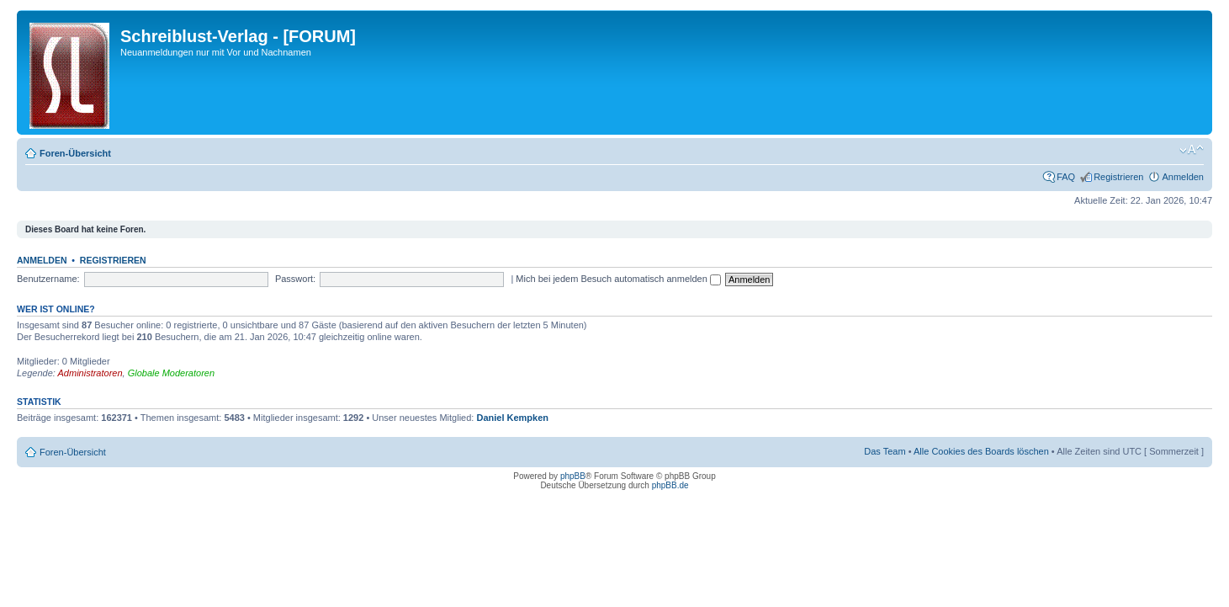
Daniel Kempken (512, 418)
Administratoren (90, 373)
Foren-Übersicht (75, 153)
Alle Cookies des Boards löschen (981, 451)
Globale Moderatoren (171, 373)
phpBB (572, 476)
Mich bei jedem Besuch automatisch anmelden (618, 279)
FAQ (1066, 177)
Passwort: (295, 279)
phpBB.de (670, 485)
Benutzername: (48, 279)
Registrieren (1118, 177)
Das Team (884, 451)
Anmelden (1183, 177)
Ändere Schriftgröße (1191, 149)
